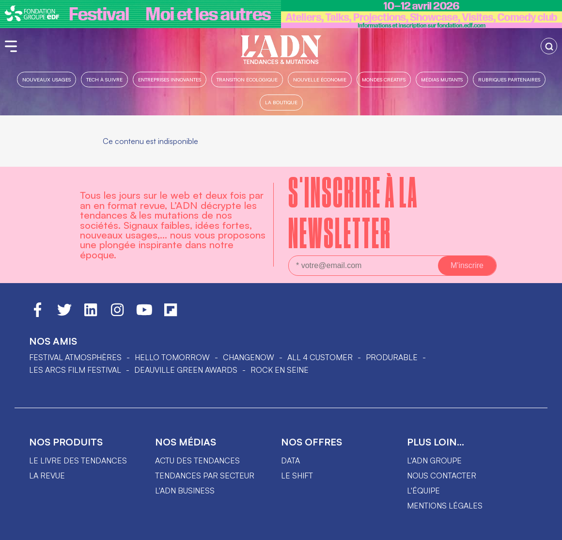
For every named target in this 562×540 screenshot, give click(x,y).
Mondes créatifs (384, 79)
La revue (47, 475)
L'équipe (423, 490)
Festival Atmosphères (75, 357)
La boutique (281, 102)
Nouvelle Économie (319, 79)
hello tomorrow (172, 357)
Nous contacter (441, 475)
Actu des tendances (197, 460)
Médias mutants (442, 79)
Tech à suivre (104, 79)
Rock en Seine (279, 370)
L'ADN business (185, 490)
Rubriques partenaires (509, 79)
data (290, 460)
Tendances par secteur (204, 475)
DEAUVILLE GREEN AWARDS (185, 370)
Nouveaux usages (46, 79)
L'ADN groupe (434, 460)
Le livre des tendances (78, 460)
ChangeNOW (248, 357)
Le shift (297, 475)
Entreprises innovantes (169, 79)
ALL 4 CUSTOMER (320, 357)
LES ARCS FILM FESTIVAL (75, 370)
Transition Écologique (247, 79)
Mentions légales (445, 505)
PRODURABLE (392, 357)
